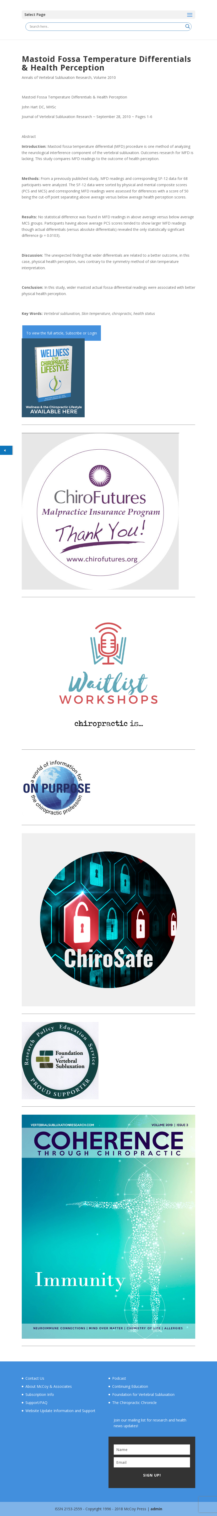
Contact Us (34, 1378)
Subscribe (74, 333)
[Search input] (106, 26)
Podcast (119, 1378)
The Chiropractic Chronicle (134, 1402)
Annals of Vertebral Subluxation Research (56, 77)
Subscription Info (39, 1394)
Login (92, 333)
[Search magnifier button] (187, 26)
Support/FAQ (36, 1402)
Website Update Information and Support (60, 1410)
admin (156, 1508)
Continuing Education (130, 1386)
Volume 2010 (105, 77)
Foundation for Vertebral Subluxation (143, 1394)
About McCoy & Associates (48, 1386)
